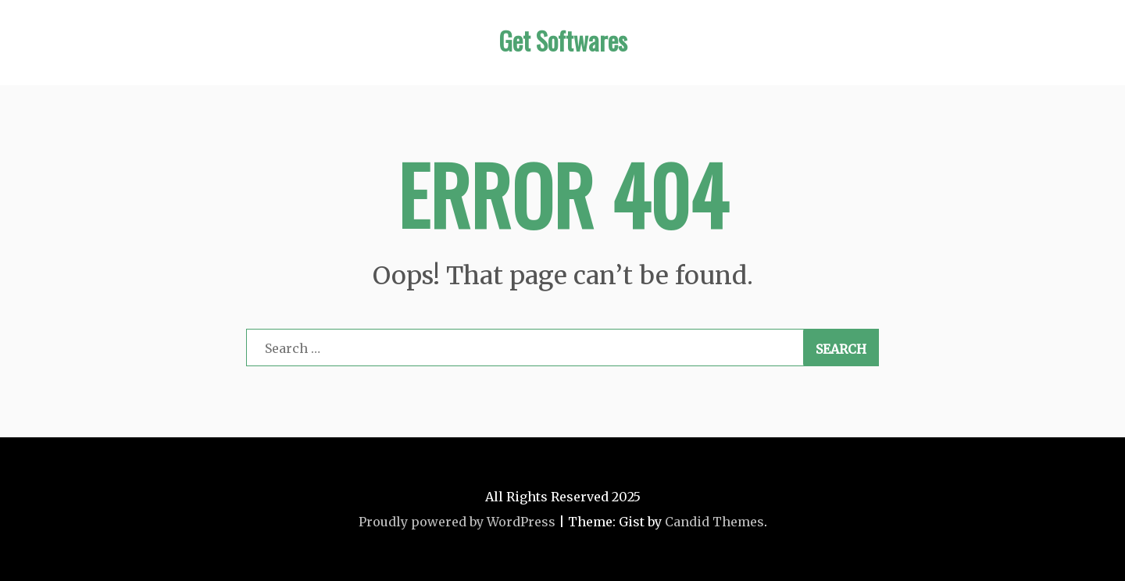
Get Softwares (562, 40)
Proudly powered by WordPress (457, 521)
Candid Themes (714, 521)
